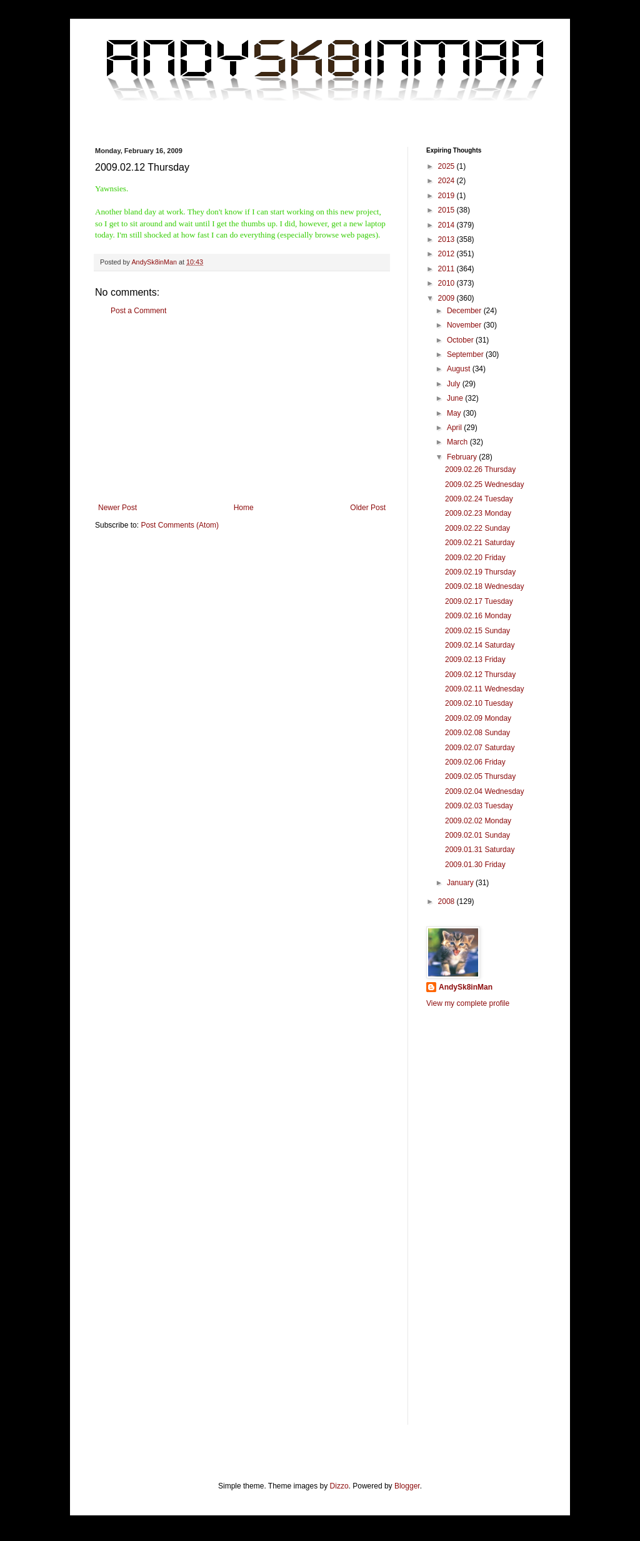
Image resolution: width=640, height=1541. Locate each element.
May (455, 413)
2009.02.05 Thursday (480, 776)
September (466, 354)
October (461, 340)
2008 (447, 901)
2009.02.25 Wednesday (484, 484)
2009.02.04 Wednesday (484, 791)
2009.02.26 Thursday (480, 469)
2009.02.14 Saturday (479, 645)
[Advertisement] (242, 409)
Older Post (368, 507)
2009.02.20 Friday (475, 557)
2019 (447, 195)
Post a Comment (138, 310)
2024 (447, 180)
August (459, 368)
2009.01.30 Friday (475, 864)
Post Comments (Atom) (180, 525)
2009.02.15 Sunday (477, 630)
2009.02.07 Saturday (479, 747)
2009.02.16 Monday (478, 615)
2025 (447, 166)
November (465, 325)
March (458, 442)
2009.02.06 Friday (475, 762)
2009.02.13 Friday (475, 659)
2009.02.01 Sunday (477, 835)
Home (244, 507)
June (456, 398)
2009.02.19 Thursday (480, 572)
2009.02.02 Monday (478, 820)
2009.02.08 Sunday (477, 732)
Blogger (407, 1486)
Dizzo (339, 1486)
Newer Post (117, 507)
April (455, 427)
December (465, 310)
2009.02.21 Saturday (479, 542)
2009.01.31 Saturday (479, 849)
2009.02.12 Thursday (480, 674)
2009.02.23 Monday (478, 513)
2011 (447, 268)
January (461, 882)
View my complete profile (467, 1003)
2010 (447, 283)
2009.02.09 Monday (478, 718)
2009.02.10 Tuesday (479, 703)
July (454, 383)
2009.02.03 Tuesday (479, 805)
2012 (447, 253)
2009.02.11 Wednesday (484, 689)
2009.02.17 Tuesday (479, 601)
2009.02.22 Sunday (477, 528)
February (463, 457)
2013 (447, 239)
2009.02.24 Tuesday (479, 498)
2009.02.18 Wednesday (484, 586)
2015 (447, 210)
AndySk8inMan (465, 987)
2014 (447, 225)
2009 (447, 298)
